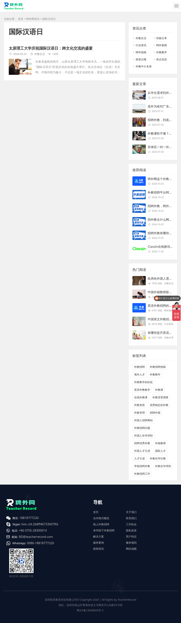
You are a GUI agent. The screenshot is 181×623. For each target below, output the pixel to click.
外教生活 (39, 54)
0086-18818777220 (40, 543)
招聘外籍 (155, 412)
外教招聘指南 (158, 367)
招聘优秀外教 (142, 443)
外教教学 (161, 52)
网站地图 (131, 548)
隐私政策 (131, 530)
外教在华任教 (158, 458)
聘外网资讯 (32, 19)
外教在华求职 (163, 466)
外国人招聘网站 (143, 420)
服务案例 (98, 542)
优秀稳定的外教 (159, 405)
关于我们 (131, 512)
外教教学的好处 (143, 382)
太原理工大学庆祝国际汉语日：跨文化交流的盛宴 (51, 48)
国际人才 (160, 451)
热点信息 (161, 59)
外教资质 (139, 405)
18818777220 (29, 518)
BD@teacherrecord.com (36, 537)
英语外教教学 (142, 389)
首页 (20, 19)
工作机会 (131, 524)
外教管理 (139, 412)
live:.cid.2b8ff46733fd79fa (40, 524)
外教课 (159, 389)
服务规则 (131, 542)
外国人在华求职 (143, 435)
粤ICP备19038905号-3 (90, 610)
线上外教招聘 (101, 524)
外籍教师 (160, 443)
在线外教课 (140, 397)
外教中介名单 (144, 66)
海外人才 (139, 374)
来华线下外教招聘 (104, 530)
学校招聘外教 (142, 466)
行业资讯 (141, 45)
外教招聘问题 (142, 428)
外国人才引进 (142, 451)
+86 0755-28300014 (33, 530)
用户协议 (131, 536)
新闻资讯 (98, 548)
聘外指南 (141, 52)
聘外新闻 (161, 45)
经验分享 (161, 38)
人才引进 (139, 458)
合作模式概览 (101, 518)
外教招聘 (139, 367)
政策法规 (141, 59)
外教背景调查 (160, 397)
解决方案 (98, 536)
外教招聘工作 (142, 473)
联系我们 (131, 518)
